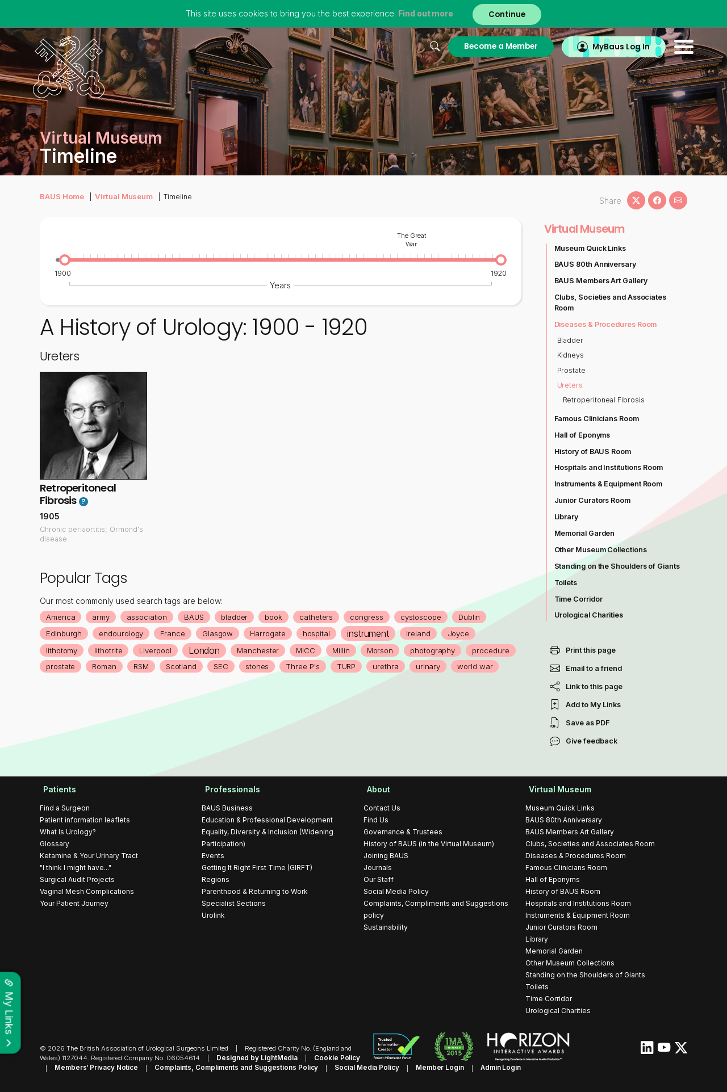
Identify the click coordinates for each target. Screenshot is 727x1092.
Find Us (376, 820)
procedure (494, 650)
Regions (215, 879)
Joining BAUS (386, 855)
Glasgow (219, 633)
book (275, 616)
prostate (65, 666)
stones (263, 666)
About (375, 789)
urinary (435, 666)
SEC (226, 666)
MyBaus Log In (613, 46)
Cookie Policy (330, 1058)
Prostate (571, 370)
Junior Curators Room (593, 500)
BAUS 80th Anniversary (595, 264)
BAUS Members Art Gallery (601, 280)
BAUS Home (61, 196)
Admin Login (471, 1068)
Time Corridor (578, 599)
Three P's (309, 666)
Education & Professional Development (267, 820)
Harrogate (269, 633)
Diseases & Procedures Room (606, 324)
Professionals (229, 789)
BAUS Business (227, 808)
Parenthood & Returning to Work (255, 891)
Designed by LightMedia (254, 1058)
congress (369, 616)
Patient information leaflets (85, 820)
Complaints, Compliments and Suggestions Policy (215, 1068)
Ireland (421, 633)
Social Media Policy (396, 891)
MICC (307, 650)
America (61, 616)
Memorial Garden (585, 533)
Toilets (566, 582)
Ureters (570, 385)
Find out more (425, 14)
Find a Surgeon (65, 808)
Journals (378, 867)
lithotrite (109, 650)
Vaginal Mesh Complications (87, 891)
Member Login (412, 1068)
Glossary (54, 843)
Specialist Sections (234, 903)
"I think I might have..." (75, 867)
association (147, 616)
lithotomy (62, 650)
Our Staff (379, 879)
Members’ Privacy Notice (79, 1068)
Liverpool (156, 650)
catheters (318, 616)
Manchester (260, 650)
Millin (343, 650)
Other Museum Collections (601, 549)
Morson (382, 650)
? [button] (83, 501)
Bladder (570, 340)
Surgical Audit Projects (77, 879)
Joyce (461, 633)
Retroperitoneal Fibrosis (78, 494)
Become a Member (490, 46)
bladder (235, 616)
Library (566, 517)
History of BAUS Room (593, 451)
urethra (392, 666)
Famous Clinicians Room (597, 418)
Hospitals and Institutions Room (609, 467)
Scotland (186, 666)
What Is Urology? (68, 832)
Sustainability (386, 927)
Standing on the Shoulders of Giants (618, 566)
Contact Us (382, 808)
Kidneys (570, 355)
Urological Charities (589, 615)
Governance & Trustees (403, 832)
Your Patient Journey (74, 903)
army (101, 616)
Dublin (472, 616)
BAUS (195, 616)
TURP (352, 666)
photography (435, 650)
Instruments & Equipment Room (609, 484)
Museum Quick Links (590, 248)
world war (482, 666)
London (206, 650)
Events (213, 855)
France (173, 633)
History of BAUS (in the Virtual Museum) (429, 843)
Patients (56, 789)
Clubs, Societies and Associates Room (611, 302)
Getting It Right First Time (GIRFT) (257, 867)
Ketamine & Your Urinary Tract (89, 855)
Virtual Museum (121, 196)
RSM (146, 666)
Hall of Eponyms (582, 435)
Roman (109, 666)
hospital (318, 633)
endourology (121, 633)
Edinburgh (64, 633)
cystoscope (423, 616)
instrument (370, 633)
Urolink (213, 915)
